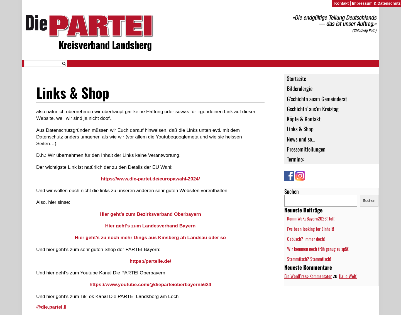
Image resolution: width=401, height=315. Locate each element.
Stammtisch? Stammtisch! (309, 259)
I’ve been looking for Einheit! (310, 228)
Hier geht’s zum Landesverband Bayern (150, 226)
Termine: (295, 159)
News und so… (301, 139)
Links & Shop (300, 129)
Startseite (296, 78)
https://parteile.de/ (150, 261)
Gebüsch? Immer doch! (306, 238)
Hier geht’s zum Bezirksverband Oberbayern (150, 214)
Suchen (291, 191)
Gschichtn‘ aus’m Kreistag (313, 109)
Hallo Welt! (348, 276)
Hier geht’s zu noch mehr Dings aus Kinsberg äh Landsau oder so (150, 237)
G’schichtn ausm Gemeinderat (317, 99)
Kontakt (341, 3)
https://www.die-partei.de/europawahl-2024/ (150, 179)
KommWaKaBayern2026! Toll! (311, 218)
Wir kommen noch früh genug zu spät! (318, 248)
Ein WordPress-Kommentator (308, 276)
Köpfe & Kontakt (304, 119)
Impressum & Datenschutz (376, 3)
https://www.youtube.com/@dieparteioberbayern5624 (150, 284)
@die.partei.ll (51, 307)
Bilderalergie (299, 88)
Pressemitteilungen (306, 149)
